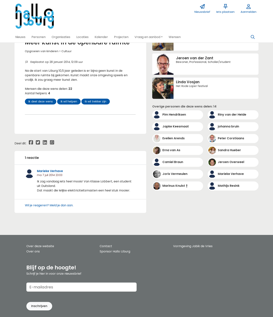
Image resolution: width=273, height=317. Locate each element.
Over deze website (40, 246)
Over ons (33, 251)
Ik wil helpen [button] (69, 101)
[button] (20, 37)
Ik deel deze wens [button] (40, 101)
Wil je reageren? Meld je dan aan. (49, 205)
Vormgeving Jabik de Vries (193, 246)
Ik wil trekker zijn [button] (95, 101)
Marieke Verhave (50, 171)
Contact (106, 246)
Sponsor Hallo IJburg (115, 251)
